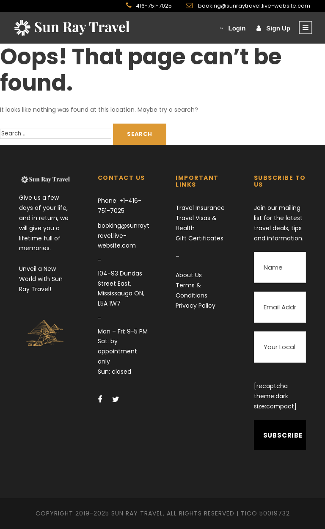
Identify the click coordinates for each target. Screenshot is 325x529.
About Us (189, 275)
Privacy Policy (195, 305)
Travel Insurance (200, 208)
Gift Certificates (199, 238)
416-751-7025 (154, 6)
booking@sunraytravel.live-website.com (253, 6)
